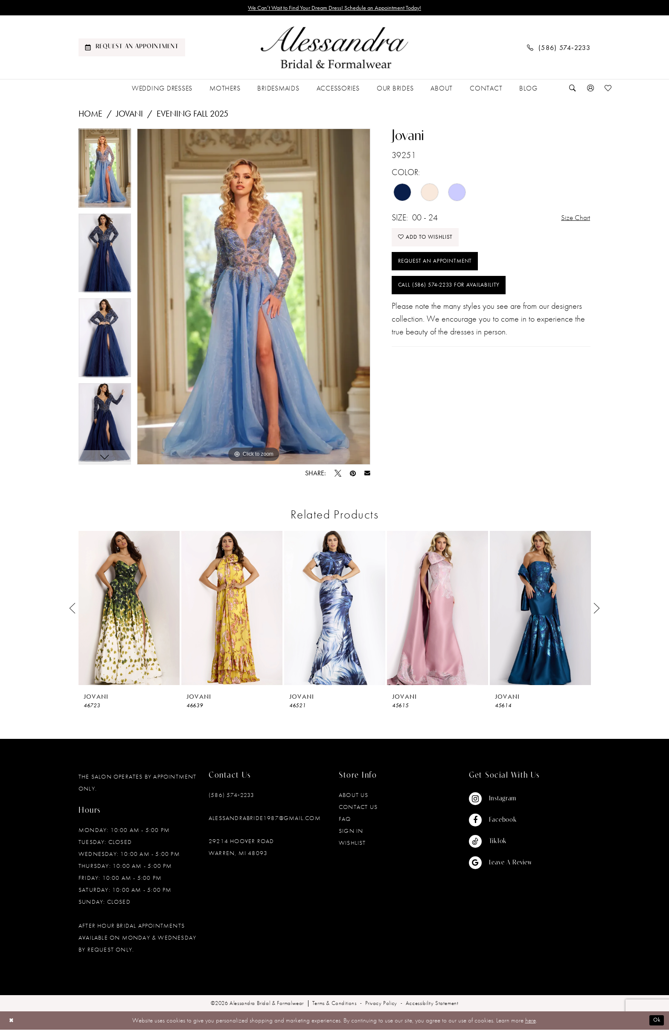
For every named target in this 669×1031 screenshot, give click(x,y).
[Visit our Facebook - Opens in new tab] (500, 821)
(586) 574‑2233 (231, 796)
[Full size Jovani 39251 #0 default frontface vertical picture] (253, 298)
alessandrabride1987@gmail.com (265, 819)
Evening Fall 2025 (192, 115)
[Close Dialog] (12, 1021)
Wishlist (352, 844)
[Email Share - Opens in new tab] (367, 475)
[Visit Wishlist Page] (608, 90)
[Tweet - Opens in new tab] (337, 475)
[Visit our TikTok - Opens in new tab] (500, 843)
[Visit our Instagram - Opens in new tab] (500, 800)
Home (90, 115)
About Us (354, 796)
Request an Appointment (441, 270)
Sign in (351, 832)
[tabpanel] (105, 172)
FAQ (345, 820)
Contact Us (358, 808)
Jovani (129, 115)
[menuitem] (132, 49)
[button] (590, 90)
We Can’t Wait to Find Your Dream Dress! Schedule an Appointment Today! (335, 8)
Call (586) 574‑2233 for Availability (459, 297)
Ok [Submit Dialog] (655, 1022)
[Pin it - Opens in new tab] (353, 475)
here (530, 1022)
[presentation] (129, 610)
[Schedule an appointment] (132, 49)
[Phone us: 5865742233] (559, 49)
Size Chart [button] (573, 219)
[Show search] (573, 90)
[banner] (334, 49)
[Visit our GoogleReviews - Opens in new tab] (500, 864)
